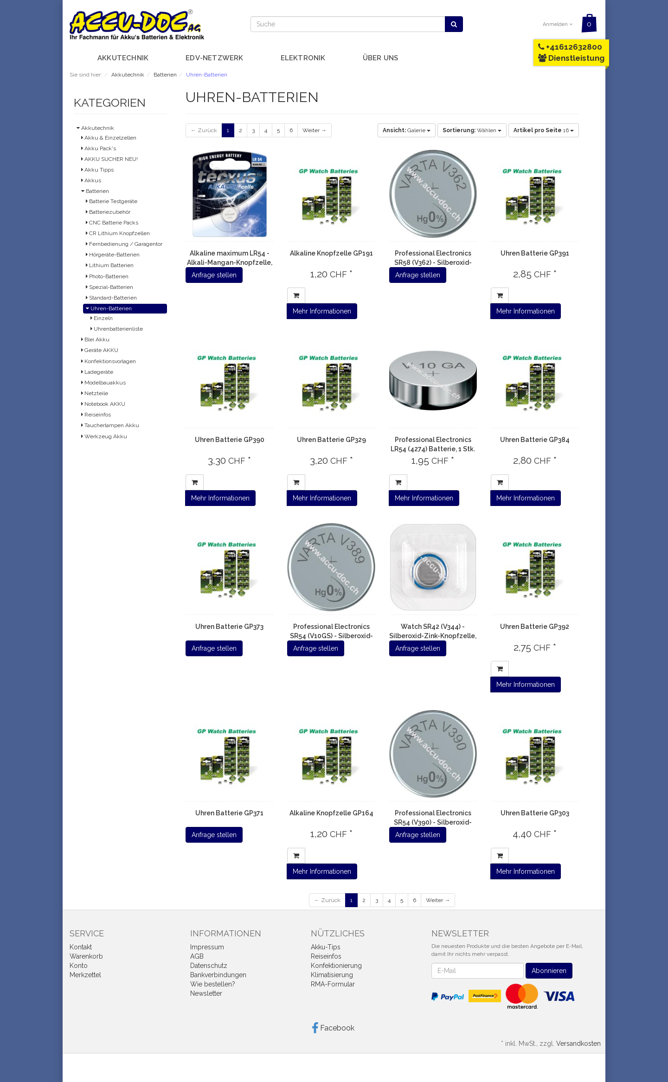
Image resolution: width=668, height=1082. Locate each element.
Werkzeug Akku (104, 436)
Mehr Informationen (322, 311)
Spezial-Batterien (109, 287)
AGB (197, 956)
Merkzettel (85, 975)
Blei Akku (95, 339)
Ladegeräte (97, 372)
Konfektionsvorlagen (108, 361)
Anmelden (557, 24)
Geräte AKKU (99, 350)
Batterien (95, 191)
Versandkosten (578, 1043)
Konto (79, 965)
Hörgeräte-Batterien (113, 254)
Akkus (91, 180)
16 (544, 130)
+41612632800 (570, 46)
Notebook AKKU (103, 404)
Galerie (406, 130)
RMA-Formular (333, 984)
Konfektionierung (336, 965)
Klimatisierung (332, 975)
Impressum (207, 947)
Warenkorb (86, 956)
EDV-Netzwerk (214, 58)
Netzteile (94, 393)
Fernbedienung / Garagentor (124, 244)
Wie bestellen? (212, 984)
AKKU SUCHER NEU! (109, 159)
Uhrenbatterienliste (116, 329)
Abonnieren (549, 970)
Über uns (380, 58)
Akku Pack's (98, 148)
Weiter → (314, 130)
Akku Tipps (97, 169)
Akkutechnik (122, 58)
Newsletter (206, 993)
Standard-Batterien (111, 298)
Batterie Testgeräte (111, 201)
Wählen (472, 130)
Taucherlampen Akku (110, 425)
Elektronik (303, 58)
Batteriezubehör (108, 212)
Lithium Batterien (110, 265)
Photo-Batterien (107, 276)
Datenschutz (208, 965)
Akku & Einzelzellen (108, 137)
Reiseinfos (96, 414)
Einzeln (101, 318)
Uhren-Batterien (109, 308)
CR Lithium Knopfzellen (118, 233)
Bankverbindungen (218, 975)
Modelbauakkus (103, 382)
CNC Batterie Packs (112, 222)
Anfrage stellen (214, 275)
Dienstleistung (571, 58)
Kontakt (81, 947)
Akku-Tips (325, 947)
